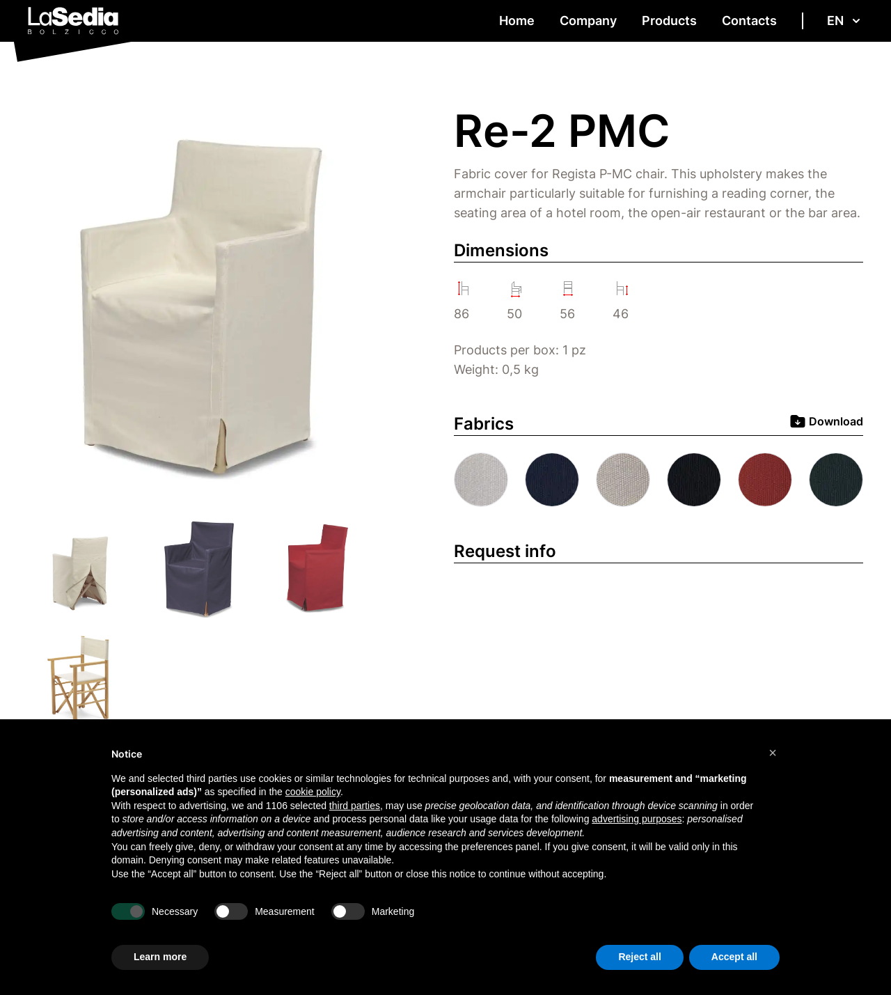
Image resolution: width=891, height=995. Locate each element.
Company (588, 20)
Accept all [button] (734, 956)
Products (669, 20)
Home (517, 20)
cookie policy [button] (312, 791)
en (845, 20)
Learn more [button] (160, 956)
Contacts (749, 20)
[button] (773, 753)
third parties (354, 805)
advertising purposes (636, 818)
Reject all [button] (639, 956)
